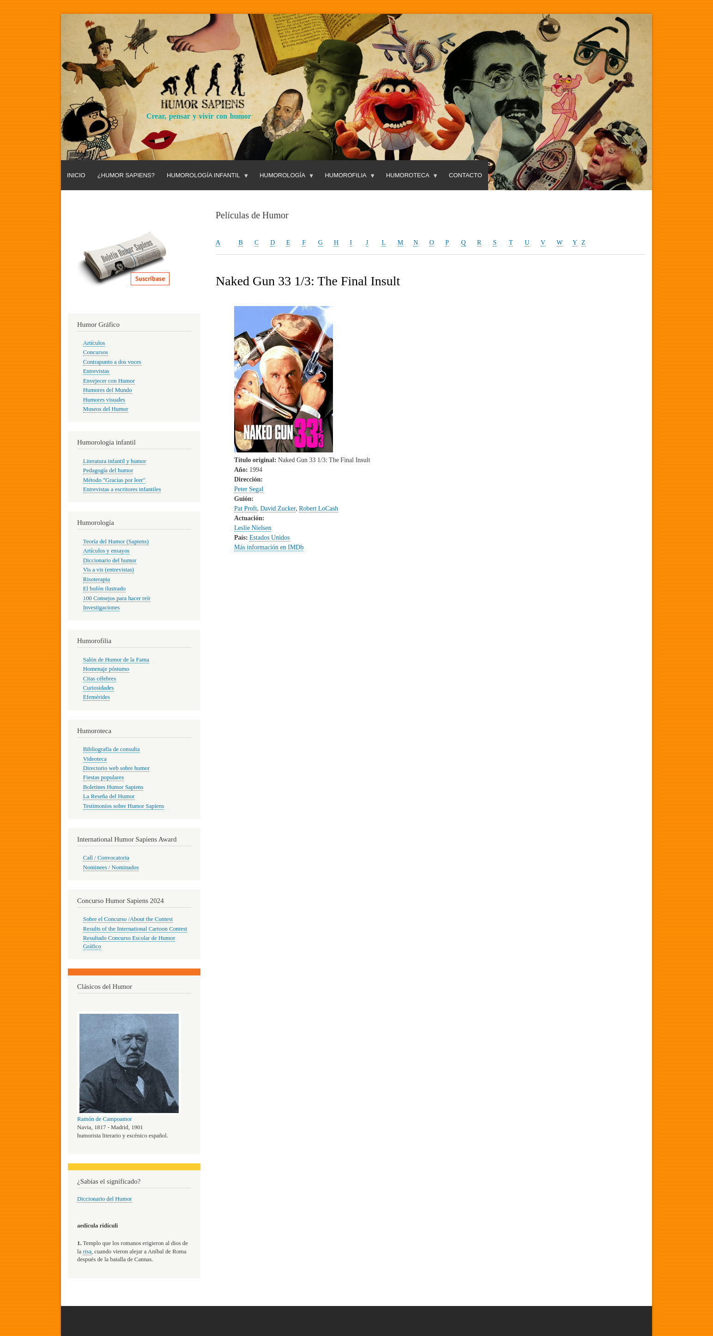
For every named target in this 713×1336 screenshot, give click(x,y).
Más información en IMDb (268, 547)
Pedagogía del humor (108, 470)
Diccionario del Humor (104, 1199)
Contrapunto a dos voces (112, 362)
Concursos (95, 352)
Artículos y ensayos (106, 551)
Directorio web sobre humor (116, 768)
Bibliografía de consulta (111, 749)
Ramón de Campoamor (104, 1119)
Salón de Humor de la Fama (116, 659)
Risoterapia (96, 579)
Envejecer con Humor (109, 381)
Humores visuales (104, 400)
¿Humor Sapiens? (126, 175)
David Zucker (278, 508)
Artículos (94, 343)
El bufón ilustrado (104, 588)
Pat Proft (245, 508)
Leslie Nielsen (252, 527)
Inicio (76, 175)
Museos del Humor (105, 409)
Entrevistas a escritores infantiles (122, 489)
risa (87, 1251)
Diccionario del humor (110, 560)
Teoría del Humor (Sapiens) (116, 541)
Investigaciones (101, 607)
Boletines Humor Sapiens (113, 787)
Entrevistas (96, 371)
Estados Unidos (269, 537)
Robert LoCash (318, 508)
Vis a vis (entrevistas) (108, 569)
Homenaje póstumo (106, 669)
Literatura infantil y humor (114, 461)
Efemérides (96, 697)
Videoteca (95, 759)
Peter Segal (248, 489)
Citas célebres (99, 678)
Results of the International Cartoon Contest (135, 929)
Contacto (465, 175)
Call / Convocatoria (106, 858)
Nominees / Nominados (111, 867)
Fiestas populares (103, 777)
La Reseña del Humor (109, 796)
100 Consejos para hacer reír (117, 598)
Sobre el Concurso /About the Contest (128, 919)
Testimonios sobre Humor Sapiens (123, 806)
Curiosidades (98, 688)
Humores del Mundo (107, 390)
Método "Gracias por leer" (114, 480)
